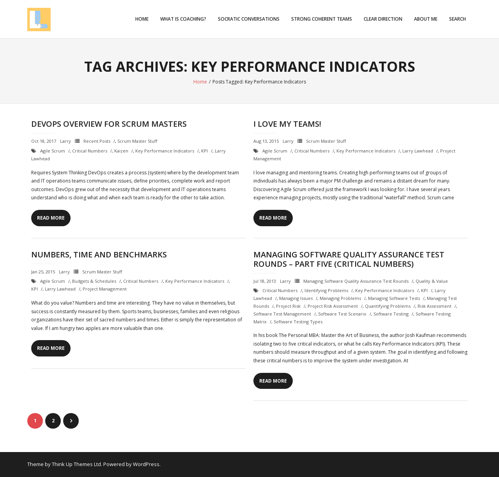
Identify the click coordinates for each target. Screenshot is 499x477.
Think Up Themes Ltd (76, 464)
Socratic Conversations (249, 19)
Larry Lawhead (417, 151)
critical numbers (89, 151)
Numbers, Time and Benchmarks (99, 254)
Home (142, 19)
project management (105, 289)
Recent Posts (96, 141)
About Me (425, 19)
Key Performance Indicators (164, 151)
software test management (282, 314)
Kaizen (121, 151)
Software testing (391, 314)
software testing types (298, 322)
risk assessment (434, 306)
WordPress (146, 464)
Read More (51, 218)
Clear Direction (383, 19)
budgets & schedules (94, 281)
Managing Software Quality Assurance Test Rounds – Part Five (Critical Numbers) (348, 259)
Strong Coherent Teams (321, 19)
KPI (204, 151)
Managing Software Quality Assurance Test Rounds (356, 281)
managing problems (340, 298)
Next (71, 421)
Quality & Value (432, 281)
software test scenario (342, 314)
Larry (65, 141)
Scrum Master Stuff (137, 141)
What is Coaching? (183, 19)
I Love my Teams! (287, 124)
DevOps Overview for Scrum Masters (109, 124)
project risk (288, 306)
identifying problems (326, 290)
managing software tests (394, 298)
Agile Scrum (52, 151)
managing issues (296, 298)
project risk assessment (333, 306)
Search (457, 19)
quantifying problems (388, 306)
